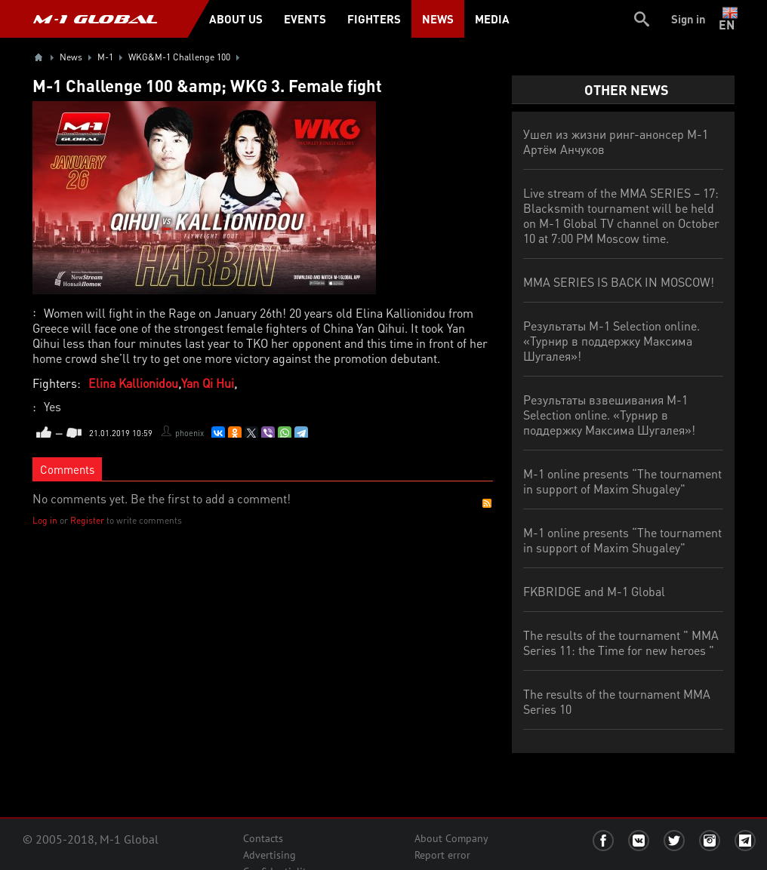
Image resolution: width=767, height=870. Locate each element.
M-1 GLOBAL (95, 19)
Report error (442, 855)
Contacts (263, 838)
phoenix (189, 433)
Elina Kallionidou (133, 383)
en (730, 18)
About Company (451, 838)
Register (87, 520)
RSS (487, 503)
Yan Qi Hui (207, 383)
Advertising (269, 855)
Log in (44, 520)
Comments (67, 469)
